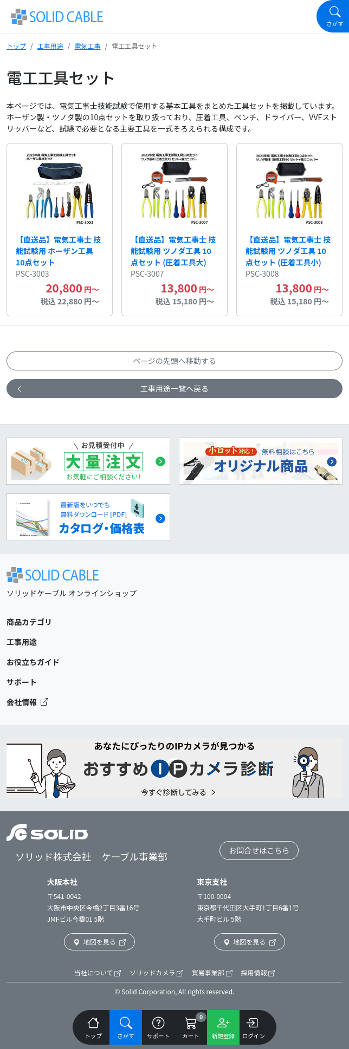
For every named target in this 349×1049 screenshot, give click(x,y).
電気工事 (87, 45)
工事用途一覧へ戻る (112, 388)
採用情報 (258, 972)
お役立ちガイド (33, 661)
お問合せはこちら (259, 850)
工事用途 (50, 45)
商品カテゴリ (29, 621)
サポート (22, 681)
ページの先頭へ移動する (174, 360)
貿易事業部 (212, 972)
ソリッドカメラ (156, 972)
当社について (97, 972)
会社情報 (27, 701)
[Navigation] (332, 16)
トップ (16, 45)
